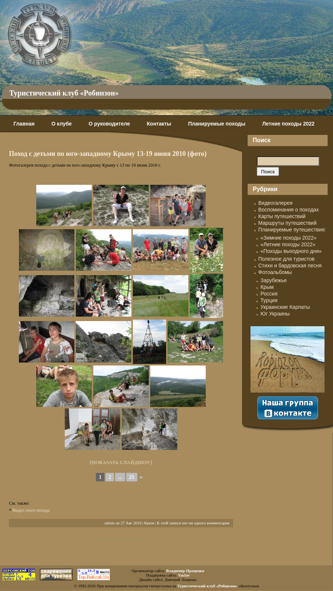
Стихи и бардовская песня (290, 265)
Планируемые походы (216, 124)
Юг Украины (275, 314)
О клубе (61, 124)
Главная (23, 124)
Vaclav (183, 575)
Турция (269, 300)
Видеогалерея (275, 203)
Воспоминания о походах (288, 210)
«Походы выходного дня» (291, 251)
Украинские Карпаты (285, 307)
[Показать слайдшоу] (121, 462)
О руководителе (109, 124)
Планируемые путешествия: (292, 230)
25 (131, 477)
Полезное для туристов (286, 259)
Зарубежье (273, 280)
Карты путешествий (282, 216)
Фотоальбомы (275, 272)
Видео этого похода (31, 510)
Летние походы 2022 (288, 124)
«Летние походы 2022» (288, 244)
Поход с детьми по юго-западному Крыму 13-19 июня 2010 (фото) (107, 153)
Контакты (159, 124)
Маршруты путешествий (287, 223)
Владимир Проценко (185, 570)
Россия (269, 294)
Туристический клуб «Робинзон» (64, 93)
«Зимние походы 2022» (288, 238)
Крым (149, 523)
